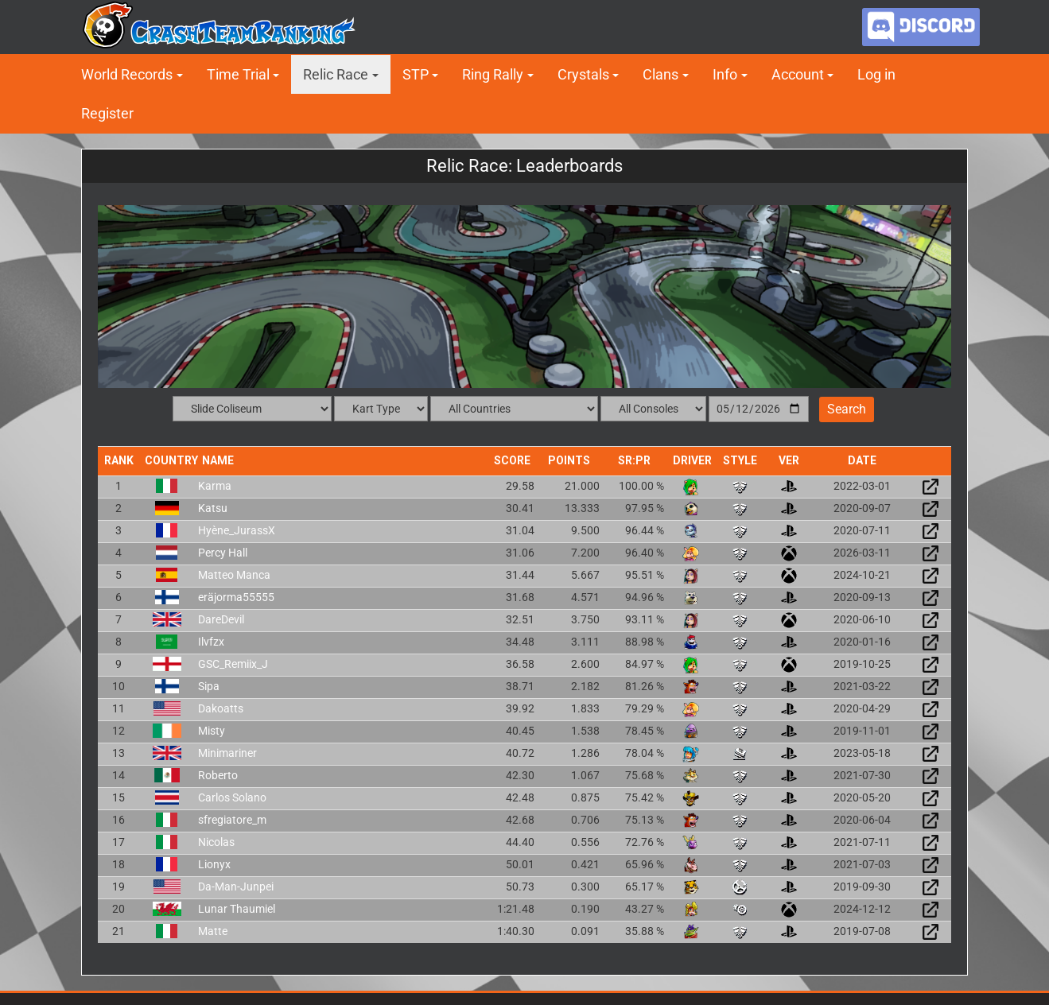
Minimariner (227, 753)
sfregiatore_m (232, 819)
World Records (127, 74)
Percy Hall (222, 552)
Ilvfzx (211, 641)
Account (797, 74)
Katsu (212, 508)
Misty (211, 730)
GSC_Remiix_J (233, 664)
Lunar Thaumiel (236, 908)
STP (415, 74)
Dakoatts (220, 708)
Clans (660, 74)
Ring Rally (492, 74)
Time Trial (238, 74)
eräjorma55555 (236, 597)
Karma (214, 485)
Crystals (583, 74)
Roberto (218, 775)
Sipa (209, 686)
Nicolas (216, 842)
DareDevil (221, 619)
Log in (876, 74)
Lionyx (214, 864)
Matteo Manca (234, 574)
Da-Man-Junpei (236, 886)
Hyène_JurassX (236, 530)
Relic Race (335, 74)
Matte (212, 931)
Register (107, 113)
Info (725, 74)
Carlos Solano (232, 797)
